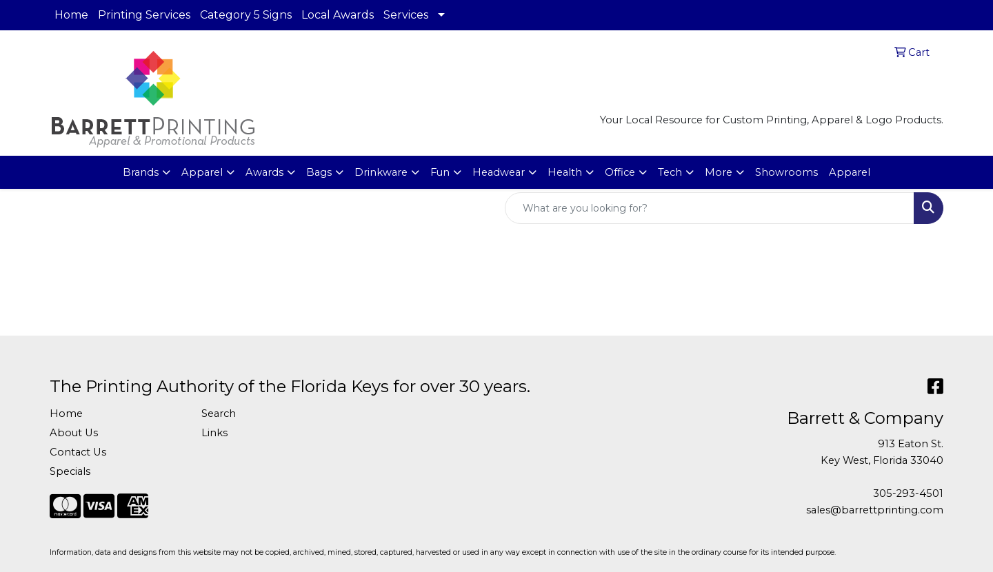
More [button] (718, 172)
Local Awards (337, 14)
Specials (70, 471)
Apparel (849, 172)
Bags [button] (319, 172)
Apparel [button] (202, 172)
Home (71, 14)
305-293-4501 (908, 493)
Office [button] (620, 172)
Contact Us (78, 452)
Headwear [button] (498, 172)
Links (214, 433)
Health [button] (565, 172)
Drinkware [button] (381, 172)
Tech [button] (670, 172)
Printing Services (144, 14)
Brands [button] (141, 172)
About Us (74, 433)
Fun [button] (440, 172)
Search (218, 413)
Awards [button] (264, 172)
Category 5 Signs (246, 14)
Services (405, 14)
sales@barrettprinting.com (874, 510)
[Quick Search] (709, 208)
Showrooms (786, 172)
